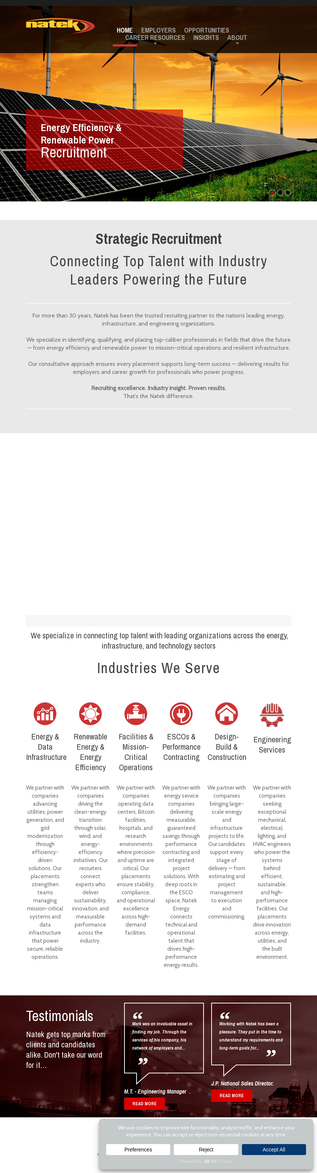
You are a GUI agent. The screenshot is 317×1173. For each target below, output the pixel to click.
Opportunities (206, 30)
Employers (158, 30)
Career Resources (155, 37)
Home (125, 30)
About (237, 37)
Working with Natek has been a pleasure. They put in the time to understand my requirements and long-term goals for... (251, 1036)
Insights (206, 37)
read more (232, 1096)
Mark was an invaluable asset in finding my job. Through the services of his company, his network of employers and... (162, 1036)
